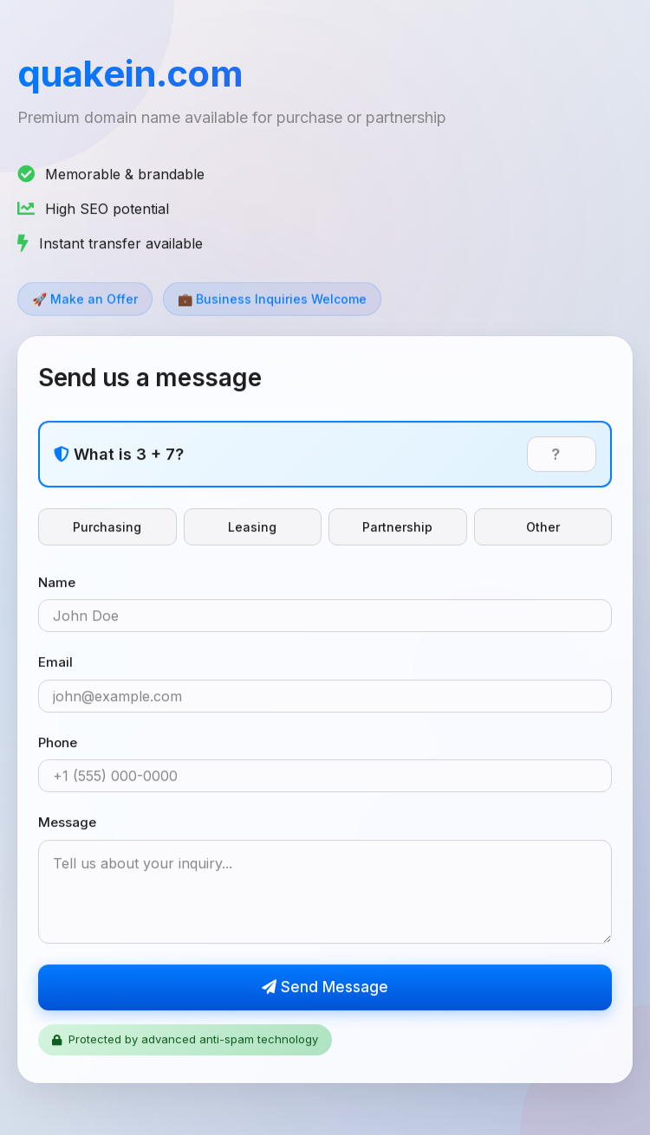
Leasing (252, 527)
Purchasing (107, 527)
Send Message (325, 987)
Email (55, 663)
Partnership (397, 527)
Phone (57, 743)
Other (543, 527)
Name (56, 583)
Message (67, 824)
